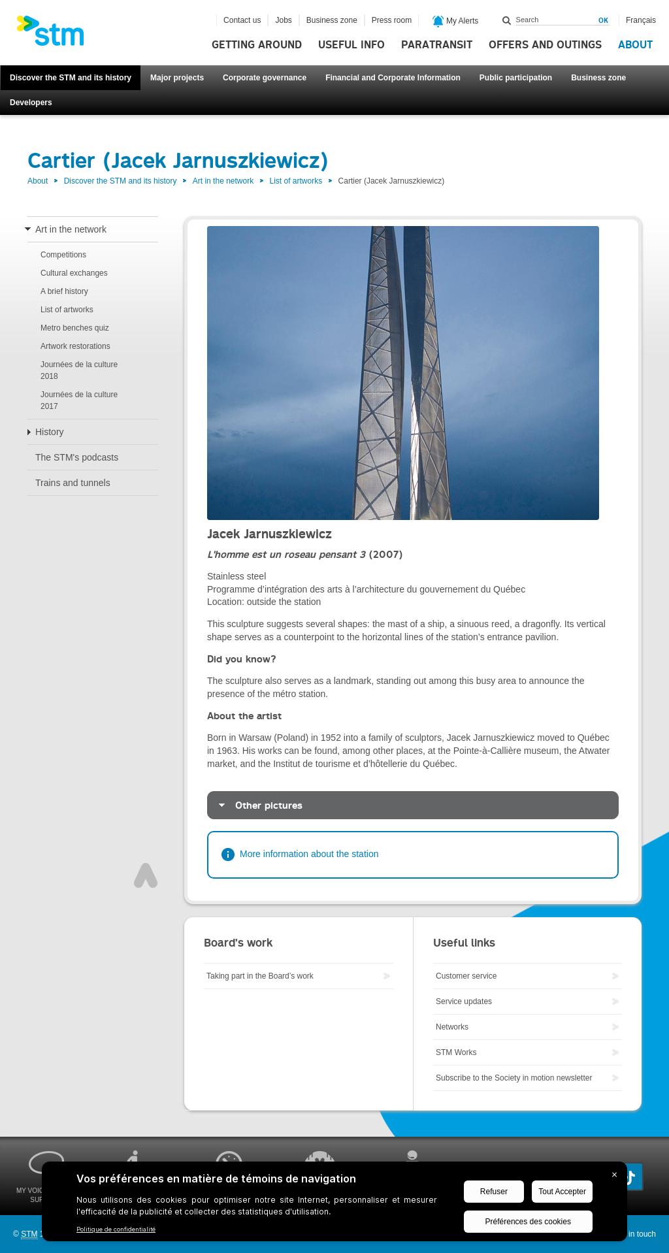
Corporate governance (264, 77)
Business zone (598, 77)
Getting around (257, 45)
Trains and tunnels (72, 483)
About (635, 45)
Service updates (464, 1001)
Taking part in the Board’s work (260, 976)
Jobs (283, 20)
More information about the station (309, 854)
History (49, 432)
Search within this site (507, 20)
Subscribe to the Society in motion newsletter (514, 1077)
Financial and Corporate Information (393, 77)
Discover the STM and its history (70, 77)
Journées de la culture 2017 (79, 400)
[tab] (413, 805)
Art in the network (223, 181)
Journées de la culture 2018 (79, 370)
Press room (392, 20)
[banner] (56, 34)
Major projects (177, 77)
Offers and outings (545, 45)
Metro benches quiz (75, 328)
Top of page (145, 875)
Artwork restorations (75, 346)
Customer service (466, 976)
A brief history (64, 291)
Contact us (242, 20)
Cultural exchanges (74, 273)
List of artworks (296, 181)
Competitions (63, 254)
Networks (452, 1027)
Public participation (516, 77)
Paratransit (436, 45)
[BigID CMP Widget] (334, 1204)
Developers (31, 102)
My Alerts (455, 21)
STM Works (456, 1052)
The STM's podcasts (76, 457)
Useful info (351, 45)
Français (641, 20)
